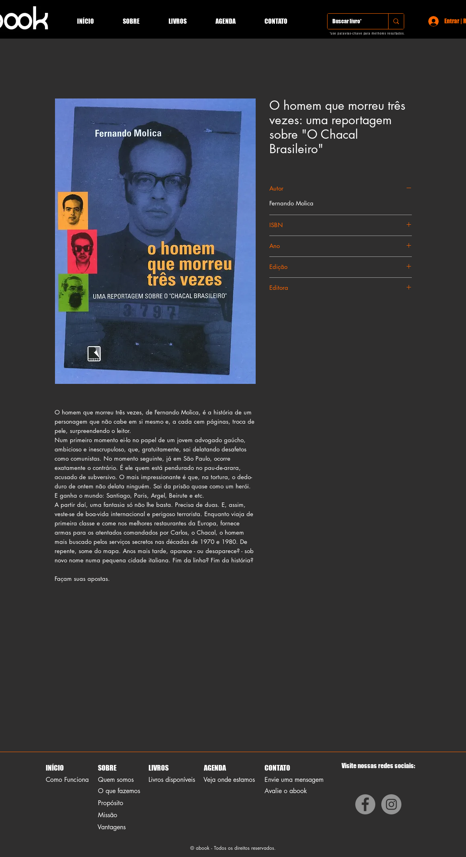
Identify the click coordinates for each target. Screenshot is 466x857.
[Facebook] (365, 804)
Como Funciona (67, 779)
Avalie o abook (286, 791)
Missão (107, 815)
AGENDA (214, 767)
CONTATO (277, 767)
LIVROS (159, 767)
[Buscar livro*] (351, 21)
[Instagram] (391, 804)
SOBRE (107, 767)
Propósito (110, 803)
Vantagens (112, 827)
